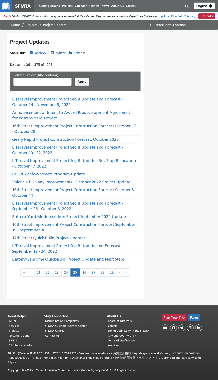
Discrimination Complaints (62, 321)
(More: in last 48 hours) (178, 16)
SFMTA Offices (54, 331)
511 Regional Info (20, 345)
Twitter (60, 53)
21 (38, 272)
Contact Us (52, 335)
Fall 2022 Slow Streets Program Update (48, 174)
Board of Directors (120, 321)
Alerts (7, 16)
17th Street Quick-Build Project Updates (48, 237)
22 (48, 272)
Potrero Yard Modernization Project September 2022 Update (69, 216)
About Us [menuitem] (117, 6)
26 (84, 272)
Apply (81, 82)
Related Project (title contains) (35, 75)
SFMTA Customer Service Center (66, 326)
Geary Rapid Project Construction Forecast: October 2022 (65, 139)
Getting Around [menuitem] (49, 6)
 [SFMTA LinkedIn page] (198, 328)
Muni (12, 321)
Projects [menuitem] (67, 6)
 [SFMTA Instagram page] (190, 328)
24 (66, 272)
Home (15, 25)
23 (57, 272)
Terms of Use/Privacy (121, 340)
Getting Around (19, 335)
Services (14, 326)
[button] (204, 6)
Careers (112, 326)
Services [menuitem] (94, 6)
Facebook (40, 53)
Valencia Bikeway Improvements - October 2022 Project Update (71, 181)
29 (112, 272)
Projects (31, 25)
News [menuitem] (105, 6)
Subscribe (207, 16)
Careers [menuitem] (131, 6)
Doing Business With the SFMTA (128, 331)
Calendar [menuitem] (81, 6)
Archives (113, 345)
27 (93, 272)
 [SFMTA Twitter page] (182, 328)
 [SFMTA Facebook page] (173, 328)
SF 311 (13, 340)
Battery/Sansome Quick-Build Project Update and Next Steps (68, 259)
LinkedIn (79, 53)
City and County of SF (122, 335)
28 (103, 272)
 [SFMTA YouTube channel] (165, 328)
